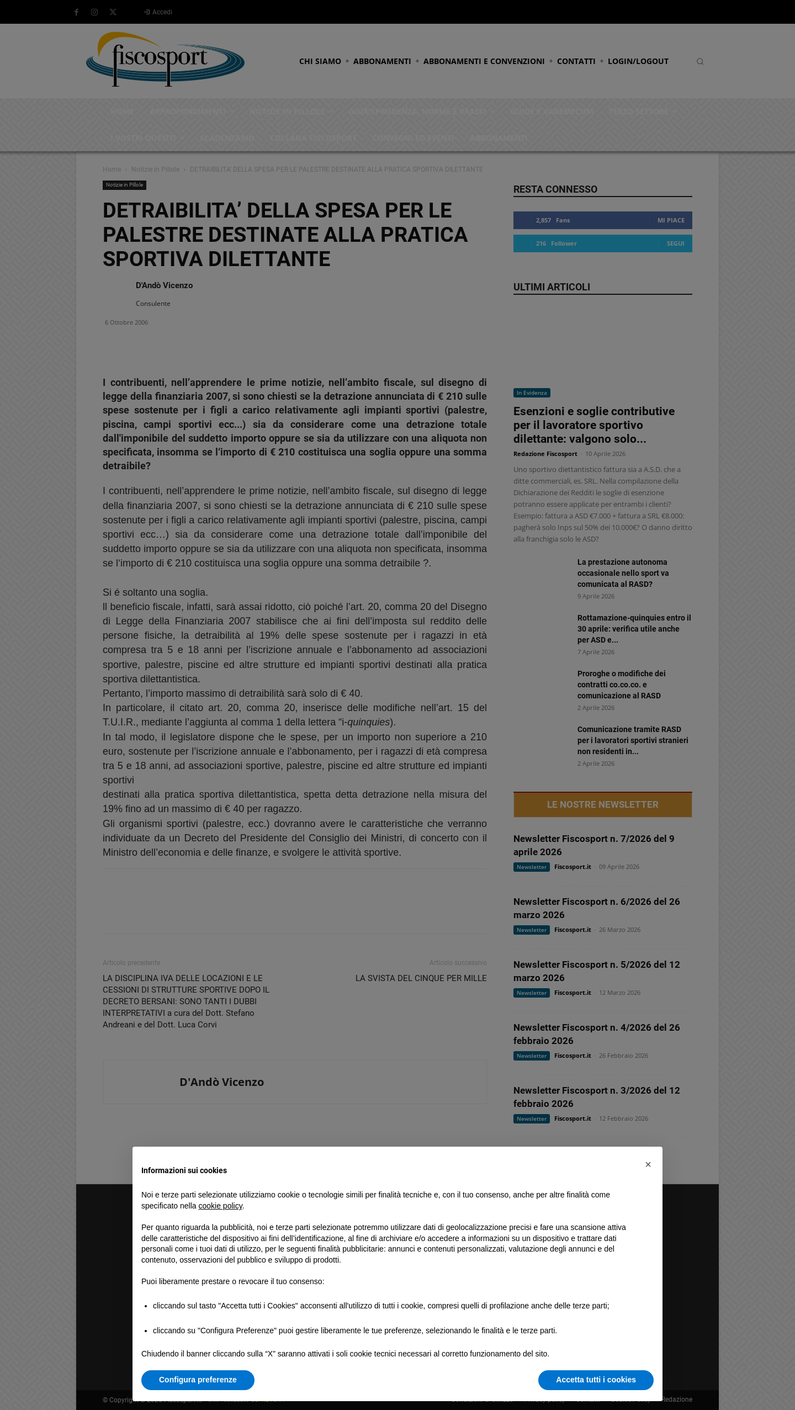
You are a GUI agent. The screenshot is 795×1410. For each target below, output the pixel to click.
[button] (648, 1164)
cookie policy (220, 1205)
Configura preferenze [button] (198, 1379)
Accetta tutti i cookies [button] (596, 1379)
